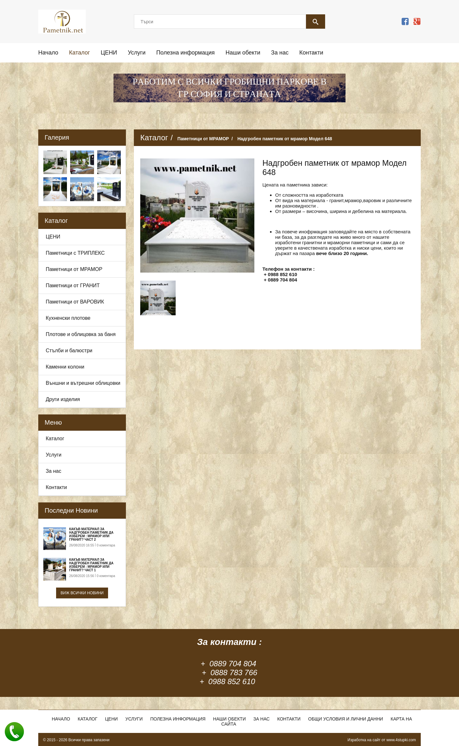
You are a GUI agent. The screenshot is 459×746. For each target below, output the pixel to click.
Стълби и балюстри (69, 350)
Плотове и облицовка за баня (80, 334)
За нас (279, 52)
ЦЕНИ (109, 52)
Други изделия (63, 399)
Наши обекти (242, 52)
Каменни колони (65, 366)
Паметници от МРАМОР (74, 269)
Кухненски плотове (68, 318)
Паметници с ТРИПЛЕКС (75, 253)
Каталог (79, 52)
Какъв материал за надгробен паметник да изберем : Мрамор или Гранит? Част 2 (91, 534)
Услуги (136, 52)
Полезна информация (185, 52)
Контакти (311, 52)
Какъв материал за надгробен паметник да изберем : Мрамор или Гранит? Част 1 (91, 565)
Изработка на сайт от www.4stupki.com (381, 740)
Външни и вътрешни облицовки (83, 383)
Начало (48, 52)
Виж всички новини (82, 593)
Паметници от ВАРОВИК (75, 301)
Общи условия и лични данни (345, 718)
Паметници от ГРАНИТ (73, 285)
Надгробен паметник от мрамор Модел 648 (284, 138)
